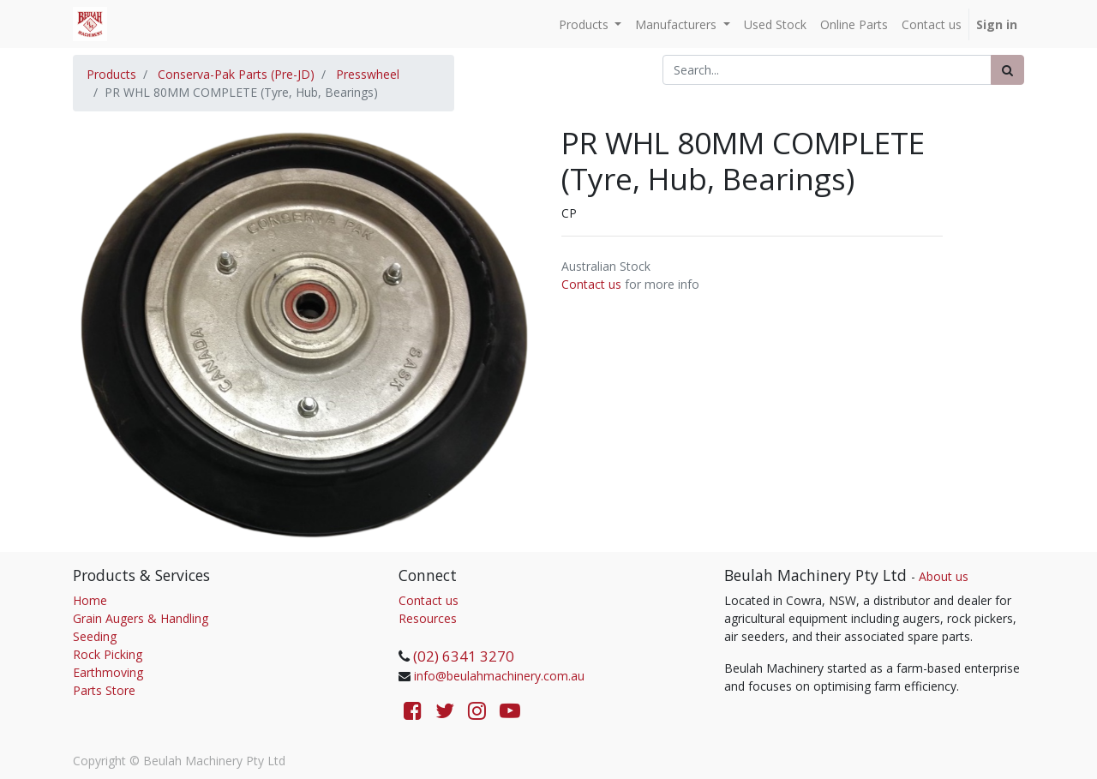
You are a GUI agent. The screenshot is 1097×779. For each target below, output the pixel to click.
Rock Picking (107, 654)
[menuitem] (775, 24)
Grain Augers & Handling (140, 618)
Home (90, 600)
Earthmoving (108, 672)
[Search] (1007, 70)
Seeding (95, 636)
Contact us (591, 284)
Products (111, 74)
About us (943, 576)
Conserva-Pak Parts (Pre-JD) (236, 74)
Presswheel (367, 74)
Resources (428, 618)
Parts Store (104, 690)
